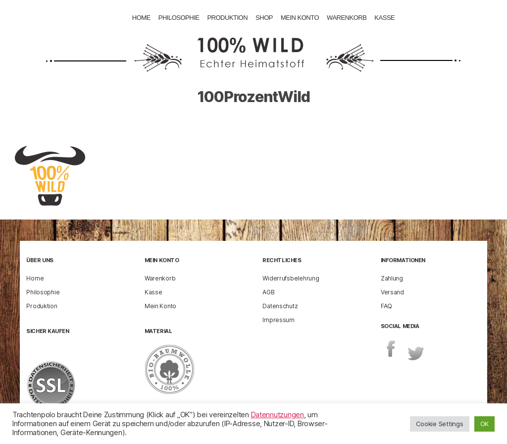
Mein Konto (300, 17)
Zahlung (392, 277)
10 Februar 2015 (296, 126)
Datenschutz (280, 305)
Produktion (227, 17)
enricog (224, 126)
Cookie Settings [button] (439, 424)
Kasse (384, 17)
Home (141, 17)
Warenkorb (346, 17)
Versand (392, 291)
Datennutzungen (277, 414)
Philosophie (179, 17)
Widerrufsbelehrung (290, 277)
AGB (268, 291)
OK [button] (484, 424)
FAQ (386, 305)
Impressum (278, 319)
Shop (264, 17)
